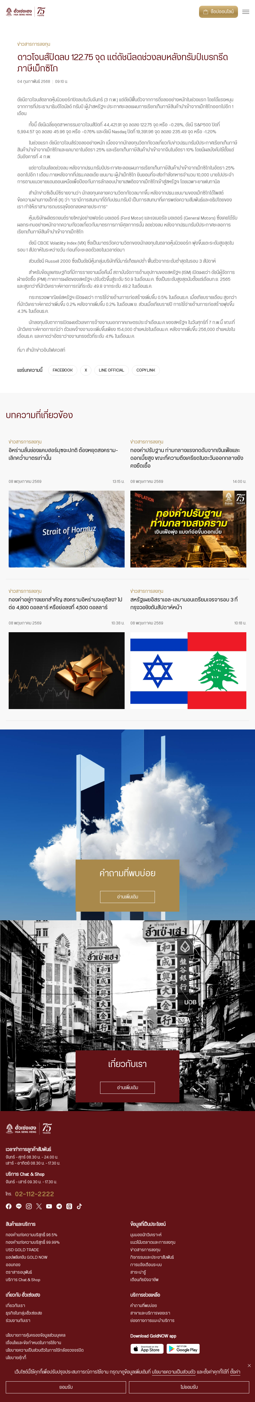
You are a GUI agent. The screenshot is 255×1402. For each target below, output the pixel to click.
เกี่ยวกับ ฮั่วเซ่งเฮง (23, 1295)
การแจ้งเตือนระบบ (146, 1265)
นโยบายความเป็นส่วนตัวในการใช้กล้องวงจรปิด (45, 1350)
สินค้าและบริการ (20, 1224)
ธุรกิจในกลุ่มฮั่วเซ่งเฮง (24, 1313)
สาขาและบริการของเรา (150, 1313)
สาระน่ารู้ (138, 1272)
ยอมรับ (66, 1387)
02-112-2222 (34, 1194)
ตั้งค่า (235, 1372)
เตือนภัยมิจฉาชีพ (144, 1280)
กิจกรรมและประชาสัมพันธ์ (152, 1258)
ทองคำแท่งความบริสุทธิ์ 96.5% (31, 1235)
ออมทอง (13, 1265)
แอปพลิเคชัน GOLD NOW (26, 1258)
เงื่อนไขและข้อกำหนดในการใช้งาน (33, 1343)
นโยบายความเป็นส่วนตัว (174, 1372)
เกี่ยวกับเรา (15, 1306)
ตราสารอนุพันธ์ (19, 1272)
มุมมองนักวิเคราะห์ (146, 1235)
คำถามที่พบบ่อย (143, 1306)
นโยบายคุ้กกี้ (16, 1358)
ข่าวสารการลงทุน (145, 1250)
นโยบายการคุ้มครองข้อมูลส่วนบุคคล (35, 1336)
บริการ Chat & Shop (23, 1280)
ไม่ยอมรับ (189, 1387)
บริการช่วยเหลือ (145, 1295)
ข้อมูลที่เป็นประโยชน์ (148, 1224)
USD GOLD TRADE (22, 1250)
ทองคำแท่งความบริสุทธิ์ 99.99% (33, 1243)
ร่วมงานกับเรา (18, 1321)
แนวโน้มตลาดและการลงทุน (152, 1243)
